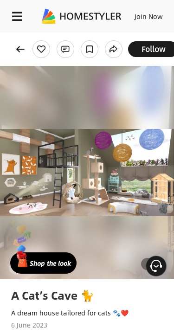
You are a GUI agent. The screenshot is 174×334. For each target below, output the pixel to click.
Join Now (149, 16)
